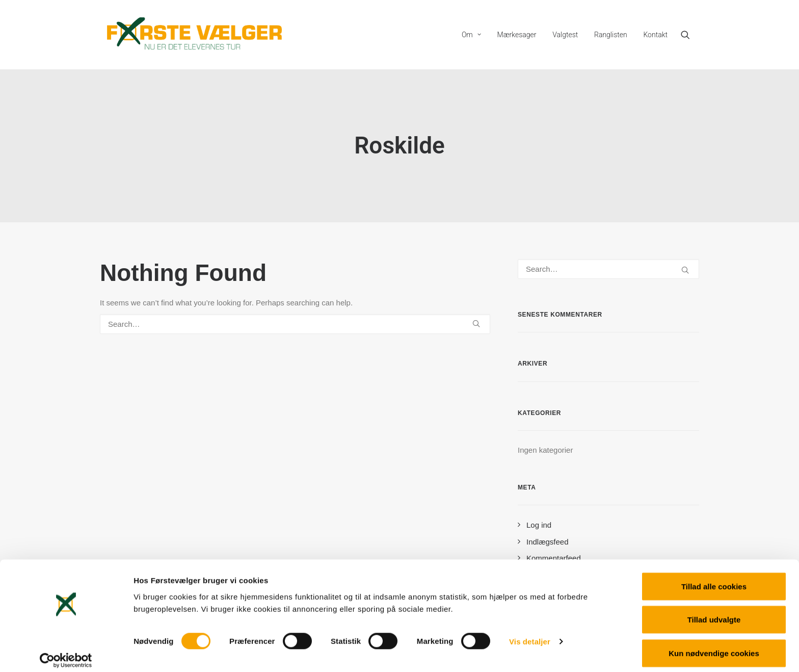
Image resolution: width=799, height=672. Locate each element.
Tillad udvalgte (714, 611)
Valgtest (565, 35)
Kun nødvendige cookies (714, 644)
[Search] (295, 324)
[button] (690, 34)
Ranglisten (610, 35)
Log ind (538, 525)
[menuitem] (471, 34)
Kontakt (655, 35)
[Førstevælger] (194, 34)
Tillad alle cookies (714, 578)
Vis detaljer (529, 633)
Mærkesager (517, 35)
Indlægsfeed (547, 541)
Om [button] (471, 35)
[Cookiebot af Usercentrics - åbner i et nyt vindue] (66, 652)
